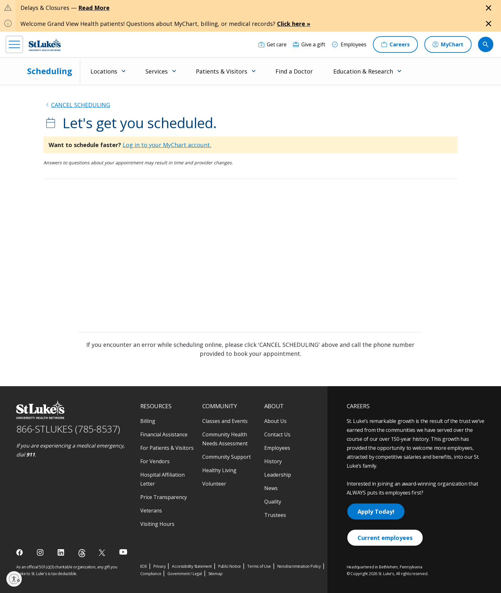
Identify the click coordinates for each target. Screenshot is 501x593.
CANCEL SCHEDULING (80, 105)
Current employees (385, 538)
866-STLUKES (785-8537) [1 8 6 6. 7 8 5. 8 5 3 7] (68, 428)
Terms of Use (259, 566)
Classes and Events (225, 421)
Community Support (226, 456)
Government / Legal (184, 573)
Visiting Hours (157, 523)
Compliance (150, 573)
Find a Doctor (294, 71)
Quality (272, 501)
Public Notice (229, 566)
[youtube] (123, 552)
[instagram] (41, 552)
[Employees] (349, 44)
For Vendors (155, 461)
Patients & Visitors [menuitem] (221, 71)
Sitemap (215, 573)
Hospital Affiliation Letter (162, 479)
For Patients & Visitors (167, 447)
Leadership (277, 474)
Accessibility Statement (192, 566)
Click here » (293, 23)
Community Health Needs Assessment (225, 439)
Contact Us (277, 434)
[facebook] (20, 552)
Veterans (151, 510)
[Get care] (272, 44)
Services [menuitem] (156, 71)
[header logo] (45, 44)
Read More (94, 8)
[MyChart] (448, 44)
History (273, 461)
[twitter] (103, 552)
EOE (143, 566)
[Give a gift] (309, 44)
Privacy (159, 566)
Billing (147, 421)
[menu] (14, 44)
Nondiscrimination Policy (299, 566)
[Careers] (395, 44)
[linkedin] (62, 552)
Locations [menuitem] (103, 71)
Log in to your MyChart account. (167, 145)
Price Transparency (163, 497)
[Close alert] (488, 8)
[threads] (82, 553)
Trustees (275, 515)
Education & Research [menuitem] (363, 71)
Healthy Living (219, 470)
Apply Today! (376, 511)
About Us (275, 421)
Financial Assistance (164, 434)
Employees (277, 447)
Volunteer (214, 483)
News (271, 488)
